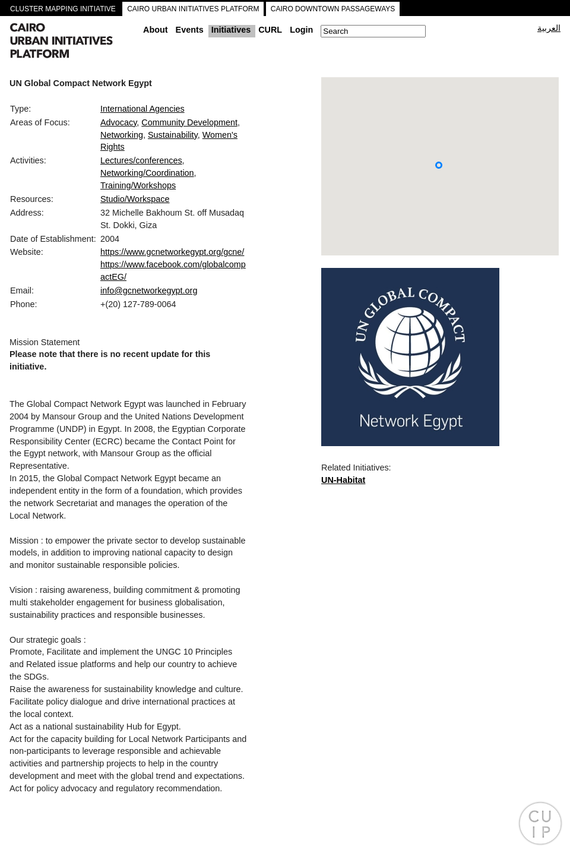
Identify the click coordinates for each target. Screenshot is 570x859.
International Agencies (142, 108)
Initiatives (231, 29)
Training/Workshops (138, 185)
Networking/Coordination (147, 173)
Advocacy (118, 122)
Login (301, 29)
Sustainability (173, 135)
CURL (270, 29)
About (155, 29)
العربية (548, 28)
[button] (439, 165)
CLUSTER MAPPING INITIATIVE (63, 9)
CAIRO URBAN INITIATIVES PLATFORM (193, 9)
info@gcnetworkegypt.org (148, 290)
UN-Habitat (343, 480)
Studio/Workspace (135, 199)
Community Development (189, 122)
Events (190, 29)
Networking (121, 135)
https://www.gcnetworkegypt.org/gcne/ (172, 252)
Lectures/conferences (141, 160)
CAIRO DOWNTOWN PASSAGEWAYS (333, 9)
